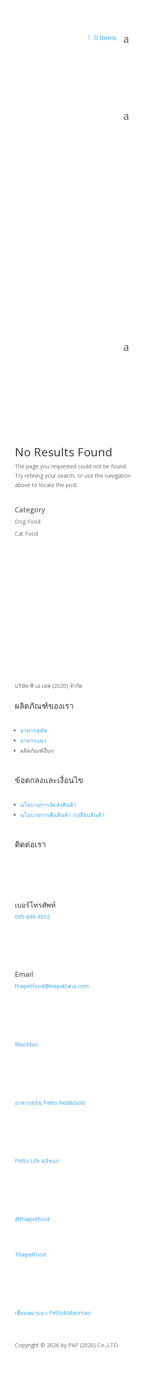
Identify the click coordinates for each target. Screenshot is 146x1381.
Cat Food (26, 533)
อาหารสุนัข (33, 730)
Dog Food (27, 521)
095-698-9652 (32, 916)
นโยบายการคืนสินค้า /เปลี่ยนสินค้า (62, 814)
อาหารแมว (33, 740)
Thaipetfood (30, 1254)
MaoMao (26, 1044)
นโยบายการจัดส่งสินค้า (48, 804)
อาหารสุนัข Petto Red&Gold (50, 1102)
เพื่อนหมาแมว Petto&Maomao (53, 1312)
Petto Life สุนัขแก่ (37, 1160)
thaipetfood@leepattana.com (52, 986)
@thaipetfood (32, 1219)
